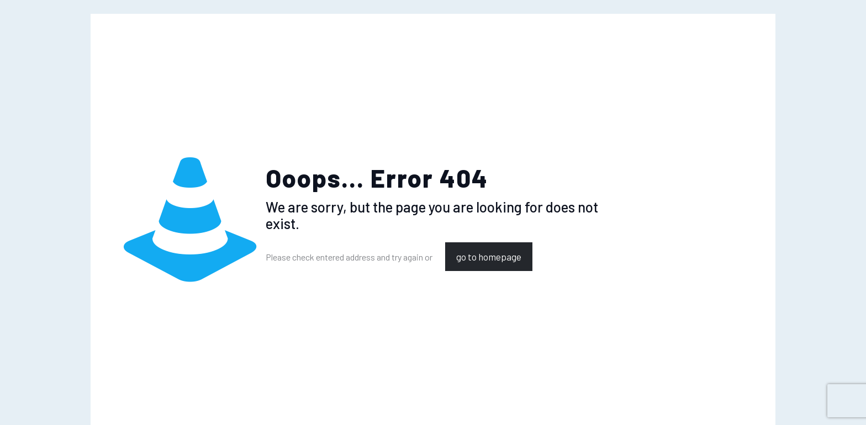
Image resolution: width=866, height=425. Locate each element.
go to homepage (488, 256)
